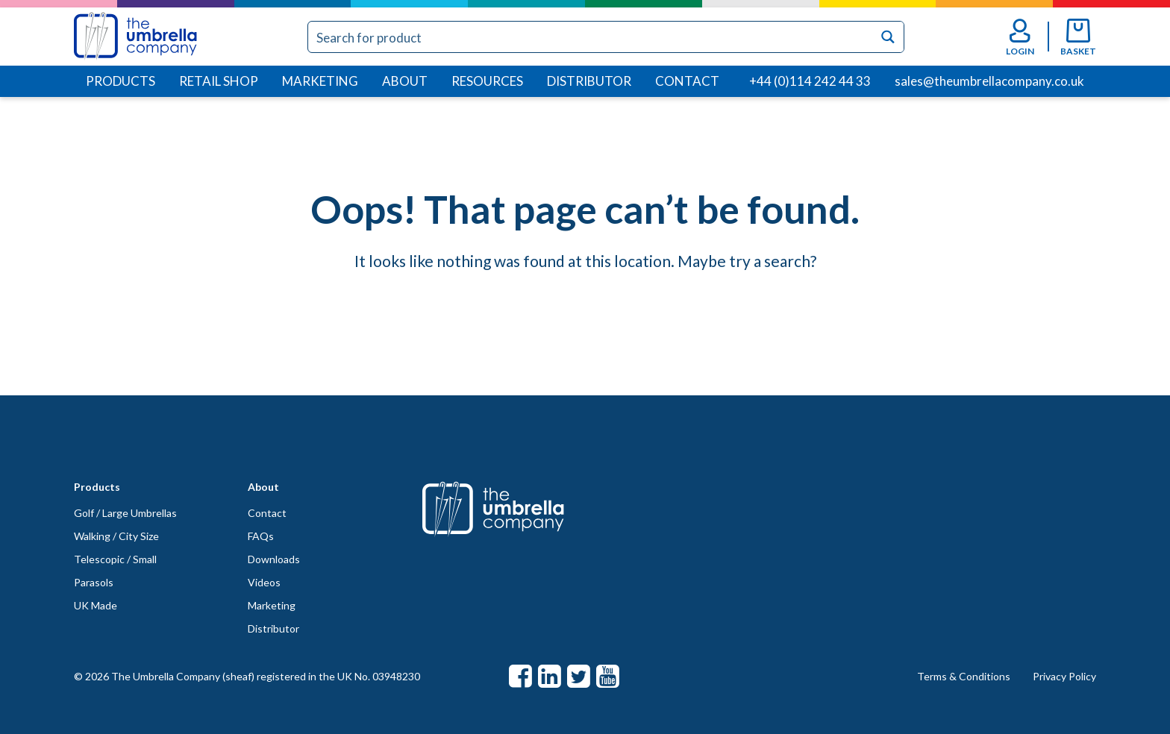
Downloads (274, 559)
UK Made (95, 605)
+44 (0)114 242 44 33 (810, 81)
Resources (487, 81)
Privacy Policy (1064, 676)
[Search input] (591, 37)
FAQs (261, 536)
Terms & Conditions (963, 676)
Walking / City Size (116, 536)
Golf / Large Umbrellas (125, 512)
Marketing (320, 81)
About (405, 81)
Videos (264, 582)
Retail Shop (218, 81)
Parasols (93, 582)
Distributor (589, 81)
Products (120, 81)
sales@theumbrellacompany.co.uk (989, 81)
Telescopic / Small (115, 559)
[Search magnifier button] (888, 37)
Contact (687, 81)
